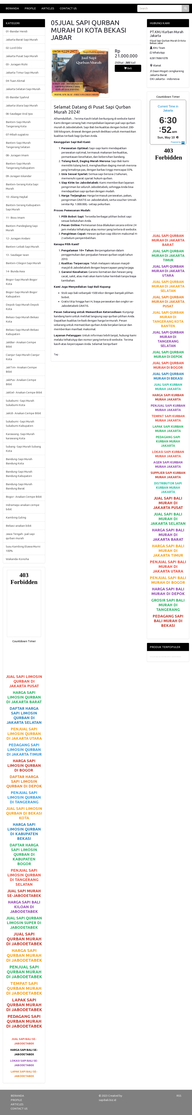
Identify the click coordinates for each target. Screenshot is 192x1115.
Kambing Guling (16, 517)
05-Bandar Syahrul (17, 97)
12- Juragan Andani (18, 238)
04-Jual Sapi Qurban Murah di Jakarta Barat (165, 657)
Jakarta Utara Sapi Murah (22, 105)
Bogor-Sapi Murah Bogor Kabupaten (21, 294)
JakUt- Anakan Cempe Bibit (23, 413)
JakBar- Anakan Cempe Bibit (21, 344)
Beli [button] (128, 68)
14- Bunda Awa (15, 271)
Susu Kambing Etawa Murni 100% (23, 548)
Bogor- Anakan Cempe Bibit (24, 496)
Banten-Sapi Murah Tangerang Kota (18, 124)
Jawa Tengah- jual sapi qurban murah (20, 536)
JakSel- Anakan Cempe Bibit (24, 392)
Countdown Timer (24, 641)
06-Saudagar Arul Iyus (19, 113)
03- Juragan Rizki (17, 64)
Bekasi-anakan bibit (19, 525)
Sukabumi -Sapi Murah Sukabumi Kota (20, 403)
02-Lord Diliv (14, 47)
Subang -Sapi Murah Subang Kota (23, 448)
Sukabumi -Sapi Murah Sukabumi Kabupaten (20, 423)
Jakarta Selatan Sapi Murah (23, 89)
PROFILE (30, 8)
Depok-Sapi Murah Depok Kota (22, 307)
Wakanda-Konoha (17, 559)
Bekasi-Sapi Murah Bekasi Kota (22, 319)
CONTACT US (68, 8)
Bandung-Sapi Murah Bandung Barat (19, 486)
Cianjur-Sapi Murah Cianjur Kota (23, 357)
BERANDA (12, 8)
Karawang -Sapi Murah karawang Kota (20, 436)
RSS (178, 1095)
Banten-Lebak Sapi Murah (22, 246)
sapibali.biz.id (107, 1100)
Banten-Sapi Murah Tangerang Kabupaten (20, 165)
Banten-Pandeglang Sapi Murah (22, 228)
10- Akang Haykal (17, 196)
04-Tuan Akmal (15, 80)
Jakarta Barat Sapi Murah (22, 39)
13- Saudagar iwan (17, 254)
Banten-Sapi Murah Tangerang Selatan (18, 145)
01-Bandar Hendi (16, 31)
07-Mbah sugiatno (17, 134)
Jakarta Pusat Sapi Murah (22, 56)
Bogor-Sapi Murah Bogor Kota (21, 281)
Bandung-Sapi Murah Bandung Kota (19, 461)
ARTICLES (47, 8)
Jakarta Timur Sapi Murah (22, 72)
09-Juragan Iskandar (19, 176)
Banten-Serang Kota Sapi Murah (22, 186)
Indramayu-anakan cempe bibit (22, 507)
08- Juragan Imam (17, 155)
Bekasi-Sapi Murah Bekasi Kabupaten (22, 332)
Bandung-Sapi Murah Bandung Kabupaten (19, 473)
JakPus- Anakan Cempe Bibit (21, 382)
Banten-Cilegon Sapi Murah (23, 263)
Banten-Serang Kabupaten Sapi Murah (23, 207)
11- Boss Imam (15, 217)
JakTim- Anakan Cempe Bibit (21, 369)
